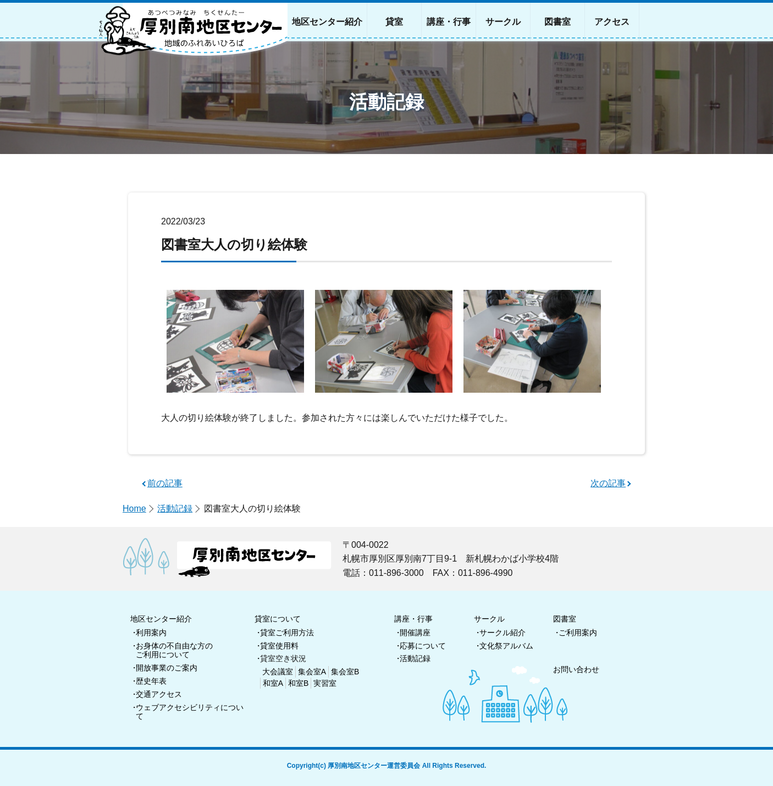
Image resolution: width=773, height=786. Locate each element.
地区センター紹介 (161, 618)
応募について (423, 645)
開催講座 (415, 632)
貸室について (278, 618)
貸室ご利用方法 (287, 632)
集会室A (312, 671)
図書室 (564, 618)
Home (134, 508)
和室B (298, 683)
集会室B (345, 671)
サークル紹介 (502, 632)
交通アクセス (159, 694)
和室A (273, 683)
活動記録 (174, 508)
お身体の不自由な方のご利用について (174, 650)
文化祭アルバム (506, 645)
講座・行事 (413, 618)
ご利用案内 (578, 632)
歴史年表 (151, 681)
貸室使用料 (279, 645)
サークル (489, 618)
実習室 (324, 683)
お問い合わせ (576, 669)
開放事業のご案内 (166, 667)
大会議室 (277, 671)
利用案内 (151, 632)
